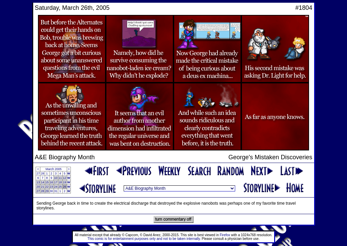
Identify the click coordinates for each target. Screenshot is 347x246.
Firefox (225, 235)
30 (51, 191)
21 (42, 186)
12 (64, 178)
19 (64, 182)
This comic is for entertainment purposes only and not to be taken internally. (144, 239)
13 (38, 182)
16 (51, 182)
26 (64, 186)
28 (42, 173)
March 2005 (53, 169)
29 (47, 191)
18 (60, 182)
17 (56, 182)
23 (51, 186)
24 (56, 186)
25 (60, 186)
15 (47, 182)
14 (42, 182)
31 (56, 191)
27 (38, 173)
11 (60, 178)
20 (38, 186)
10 (56, 178)
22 (47, 186)
